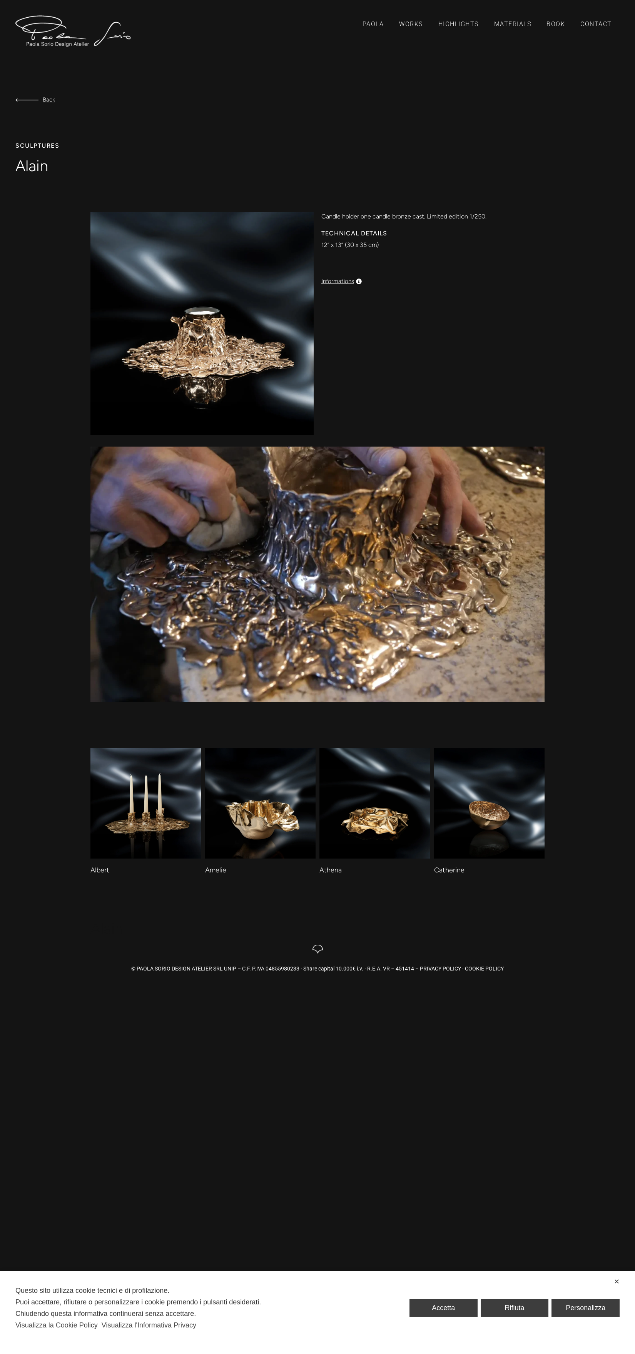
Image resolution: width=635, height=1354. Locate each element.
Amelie (215, 870)
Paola (373, 24)
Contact (596, 24)
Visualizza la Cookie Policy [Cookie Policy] (56, 1325)
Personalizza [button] (585, 1308)
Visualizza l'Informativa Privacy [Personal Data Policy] (149, 1325)
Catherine (449, 870)
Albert (99, 870)
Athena (330, 870)
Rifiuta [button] (514, 1308)
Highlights (458, 24)
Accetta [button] (443, 1308)
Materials (512, 24)
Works (411, 24)
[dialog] (317, 1312)
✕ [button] (617, 1282)
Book (555, 24)
